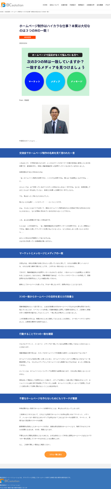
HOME (45, 5)
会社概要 (100, 5)
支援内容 (64, 5)
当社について (54, 5)
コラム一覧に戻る (55, 454)
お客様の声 (90, 5)
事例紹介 (81, 5)
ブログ (107, 5)
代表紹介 (73, 5)
